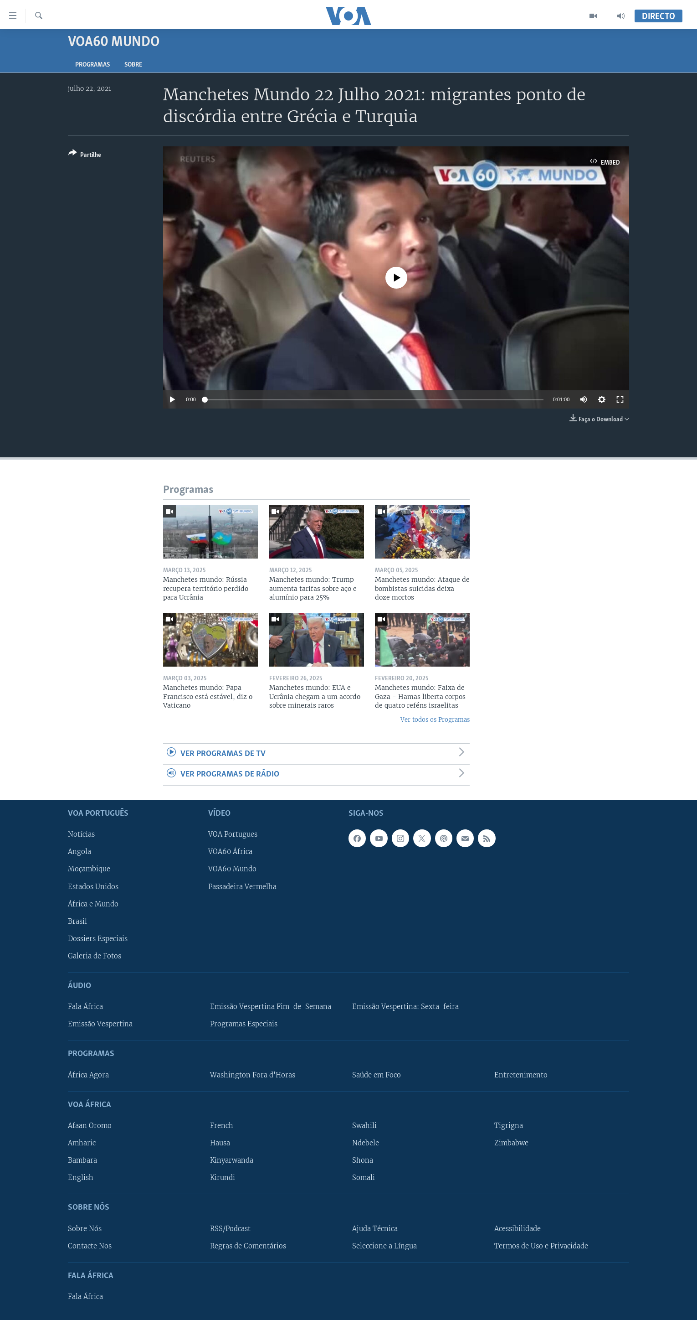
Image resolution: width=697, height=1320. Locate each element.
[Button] (84, 155)
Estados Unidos (93, 886)
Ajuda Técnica (375, 1228)
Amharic (82, 1143)
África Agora (88, 1075)
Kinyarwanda (231, 1160)
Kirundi (222, 1178)
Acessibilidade (517, 1228)
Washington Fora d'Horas (252, 1075)
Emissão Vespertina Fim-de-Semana (270, 1007)
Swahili (364, 1126)
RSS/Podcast (230, 1228)
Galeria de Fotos (94, 956)
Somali (363, 1178)
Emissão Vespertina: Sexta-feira (405, 1007)
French (221, 1126)
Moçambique (89, 869)
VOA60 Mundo (232, 869)
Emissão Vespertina (100, 1024)
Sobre (133, 65)
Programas (92, 65)
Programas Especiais (243, 1024)
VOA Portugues (232, 834)
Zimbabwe (511, 1143)
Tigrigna (508, 1126)
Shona (362, 1160)
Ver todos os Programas (435, 720)
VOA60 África (230, 852)
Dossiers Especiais (98, 938)
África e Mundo (93, 904)
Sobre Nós (85, 1228)
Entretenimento (521, 1075)
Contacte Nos (90, 1246)
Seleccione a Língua (384, 1246)
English (80, 1178)
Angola (79, 852)
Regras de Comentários (248, 1246)
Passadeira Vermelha (242, 886)
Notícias (81, 834)
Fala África (85, 1007)
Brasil (77, 921)
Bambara (82, 1160)
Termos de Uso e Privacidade (541, 1246)
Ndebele (365, 1143)
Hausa (220, 1143)
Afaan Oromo (90, 1126)
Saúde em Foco (376, 1075)
